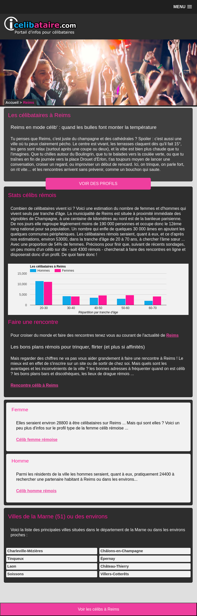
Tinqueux (15, 559)
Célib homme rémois (36, 491)
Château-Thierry (115, 566)
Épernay (108, 559)
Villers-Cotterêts (115, 574)
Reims (172, 335)
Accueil (11, 102)
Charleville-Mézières (25, 551)
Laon (11, 566)
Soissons (15, 574)
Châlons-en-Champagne (122, 551)
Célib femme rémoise (36, 439)
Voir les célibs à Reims (98, 609)
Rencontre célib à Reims (34, 385)
